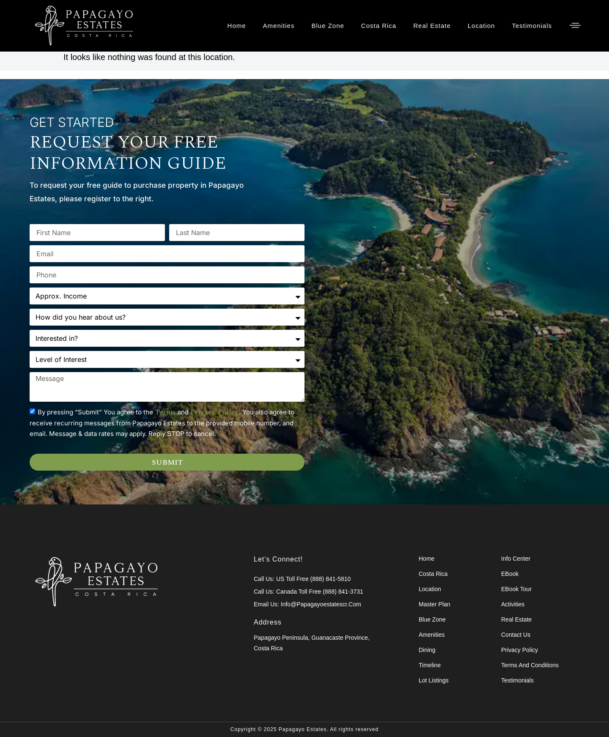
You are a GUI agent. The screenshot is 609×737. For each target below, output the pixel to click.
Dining (427, 650)
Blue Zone (327, 25)
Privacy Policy (519, 650)
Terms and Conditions (530, 665)
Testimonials (532, 25)
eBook (509, 573)
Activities (512, 604)
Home (237, 25)
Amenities (279, 25)
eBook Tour (516, 589)
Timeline (430, 665)
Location (481, 25)
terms (165, 426)
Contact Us (515, 634)
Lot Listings (434, 680)
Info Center (515, 558)
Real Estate (432, 25)
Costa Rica (378, 25)
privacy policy (214, 426)
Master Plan (434, 604)
